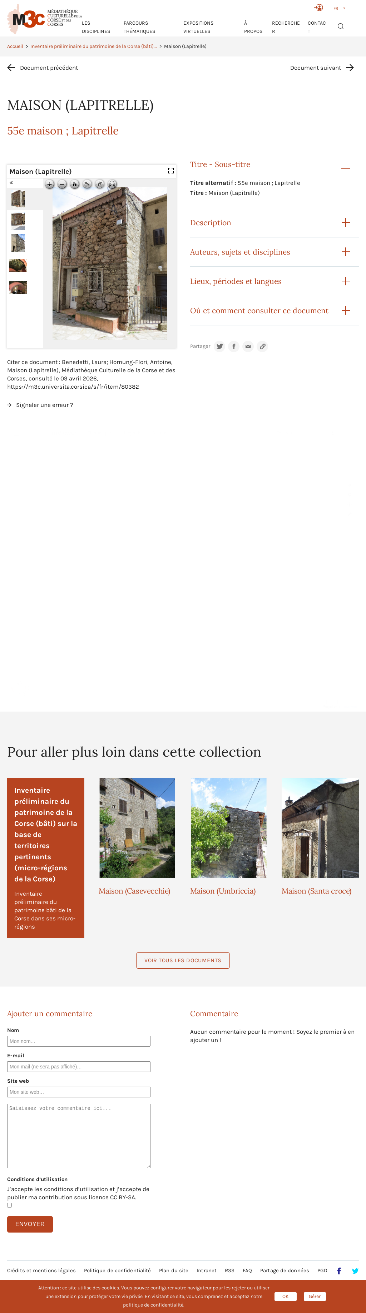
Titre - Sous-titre (220, 164)
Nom (13, 1030)
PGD (322, 1270)
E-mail (15, 1055)
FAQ (247, 1270)
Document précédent (49, 67)
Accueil (15, 46)
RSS (229, 1270)
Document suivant (315, 67)
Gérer (315, 1296)
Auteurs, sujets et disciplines (240, 252)
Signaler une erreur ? (44, 404)
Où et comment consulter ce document (259, 310)
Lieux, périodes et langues (236, 281)
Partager (200, 346)
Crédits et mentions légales (41, 1270)
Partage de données (284, 1270)
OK (285, 1296)
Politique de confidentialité (117, 1270)
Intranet (207, 1270)
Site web (18, 1081)
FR (335, 8)
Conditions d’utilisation (37, 1179)
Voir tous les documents (183, 960)
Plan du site (173, 1270)
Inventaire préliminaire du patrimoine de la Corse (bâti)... (93, 46)
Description (210, 222)
